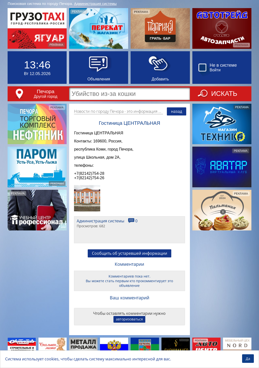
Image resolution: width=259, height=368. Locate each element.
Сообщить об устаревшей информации (129, 257)
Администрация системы (95, 3)
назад (176, 111)
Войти (215, 70)
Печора (45, 91)
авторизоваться (129, 322)
